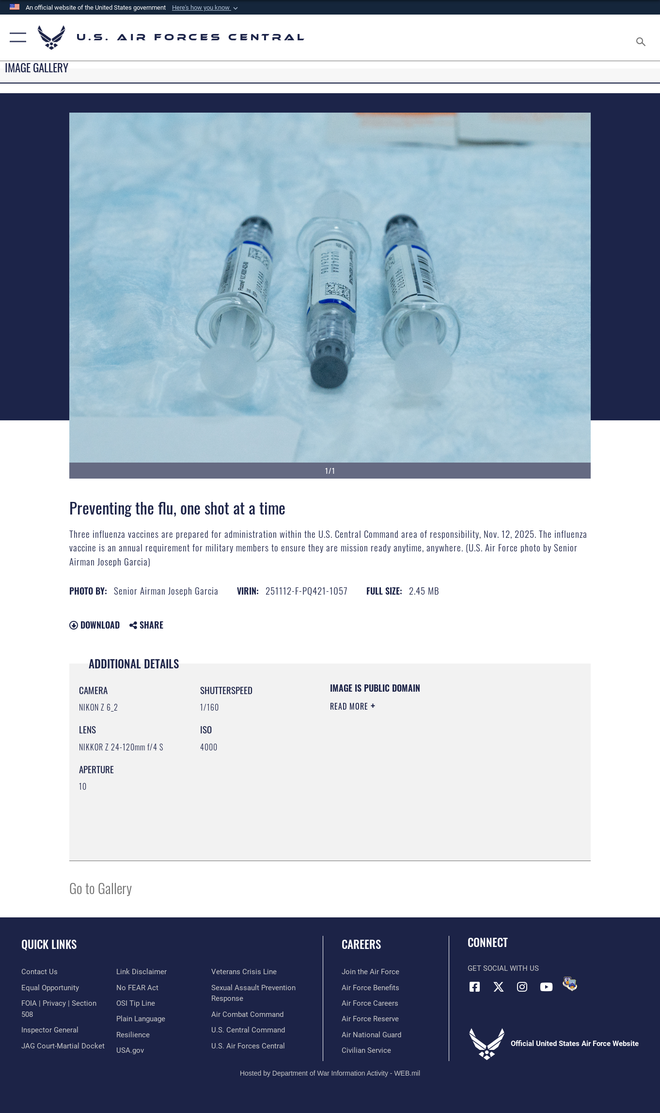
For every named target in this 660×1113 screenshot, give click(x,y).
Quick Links (49, 944)
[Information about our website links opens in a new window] (141, 971)
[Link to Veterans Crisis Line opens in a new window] (244, 971)
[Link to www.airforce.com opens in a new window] (370, 971)
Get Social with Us (503, 968)
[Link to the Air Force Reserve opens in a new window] (370, 1018)
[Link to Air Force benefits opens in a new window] (370, 987)
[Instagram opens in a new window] (522, 987)
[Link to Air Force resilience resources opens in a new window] (133, 1034)
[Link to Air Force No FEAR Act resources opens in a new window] (137, 987)
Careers (361, 944)
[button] (206, 8)
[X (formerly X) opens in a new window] (498, 987)
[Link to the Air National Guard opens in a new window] (371, 1034)
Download (94, 624)
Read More (350, 706)
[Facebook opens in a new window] (475, 987)
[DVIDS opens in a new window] (570, 984)
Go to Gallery (100, 887)
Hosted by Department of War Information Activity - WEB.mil (330, 1073)
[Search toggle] (642, 37)
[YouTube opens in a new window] (546, 987)
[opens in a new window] (140, 1018)
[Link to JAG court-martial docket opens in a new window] (63, 1045)
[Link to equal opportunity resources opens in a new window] (50, 987)
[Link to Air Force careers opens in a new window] (370, 1003)
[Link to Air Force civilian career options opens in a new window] (366, 1050)
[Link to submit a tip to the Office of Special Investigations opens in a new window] (135, 1003)
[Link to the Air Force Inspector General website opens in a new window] (50, 1030)
